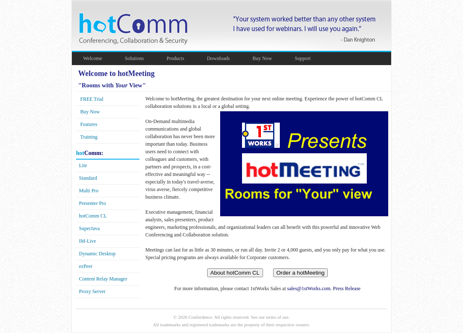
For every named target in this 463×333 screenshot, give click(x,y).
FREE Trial (91, 99)
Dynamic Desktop (97, 254)
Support (307, 58)
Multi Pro (88, 191)
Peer (85, 266)
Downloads (222, 58)
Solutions (138, 58)
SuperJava (89, 228)
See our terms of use (270, 317)
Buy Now (266, 58)
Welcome (96, 58)
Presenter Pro (92, 203)
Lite (83, 165)
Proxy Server (92, 291)
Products (179, 58)
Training (88, 137)
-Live (87, 241)
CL (93, 216)
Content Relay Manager (103, 279)
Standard (88, 178)
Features (88, 124)
